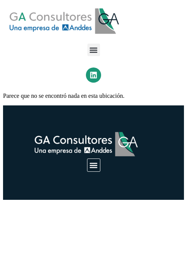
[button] (93, 50)
